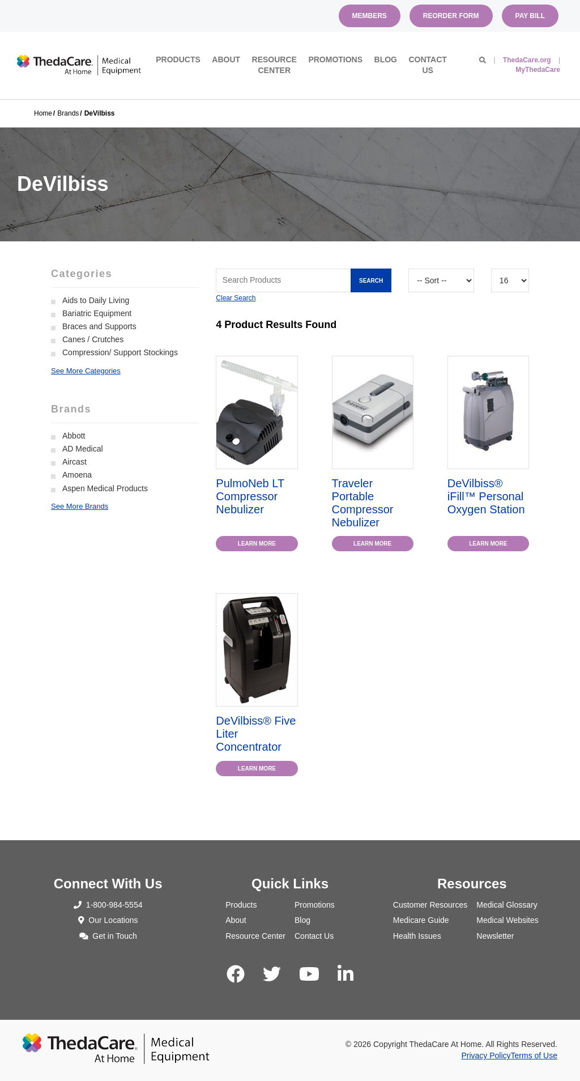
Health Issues (417, 935)
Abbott (73, 435)
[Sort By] (441, 280)
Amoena (77, 474)
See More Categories (86, 371)
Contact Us (427, 65)
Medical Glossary (506, 904)
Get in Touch (108, 935)
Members (369, 16)
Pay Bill (530, 16)
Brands (68, 113)
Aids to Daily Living (95, 300)
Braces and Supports (99, 326)
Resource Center (274, 65)
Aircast (74, 461)
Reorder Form (451, 16)
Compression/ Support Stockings (120, 352)
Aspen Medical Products (105, 488)
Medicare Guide (421, 920)
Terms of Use (534, 1055)
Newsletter (495, 935)
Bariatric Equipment (96, 313)
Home (43, 113)
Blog (385, 59)
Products (178, 59)
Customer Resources (430, 904)
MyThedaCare (537, 70)
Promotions (335, 59)
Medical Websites (507, 920)
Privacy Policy (485, 1055)
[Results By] (510, 280)
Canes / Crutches (92, 339)
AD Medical (82, 448)
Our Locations (108, 920)
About (226, 59)
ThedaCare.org (527, 60)
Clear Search (235, 298)
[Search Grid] (303, 280)
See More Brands (79, 506)
